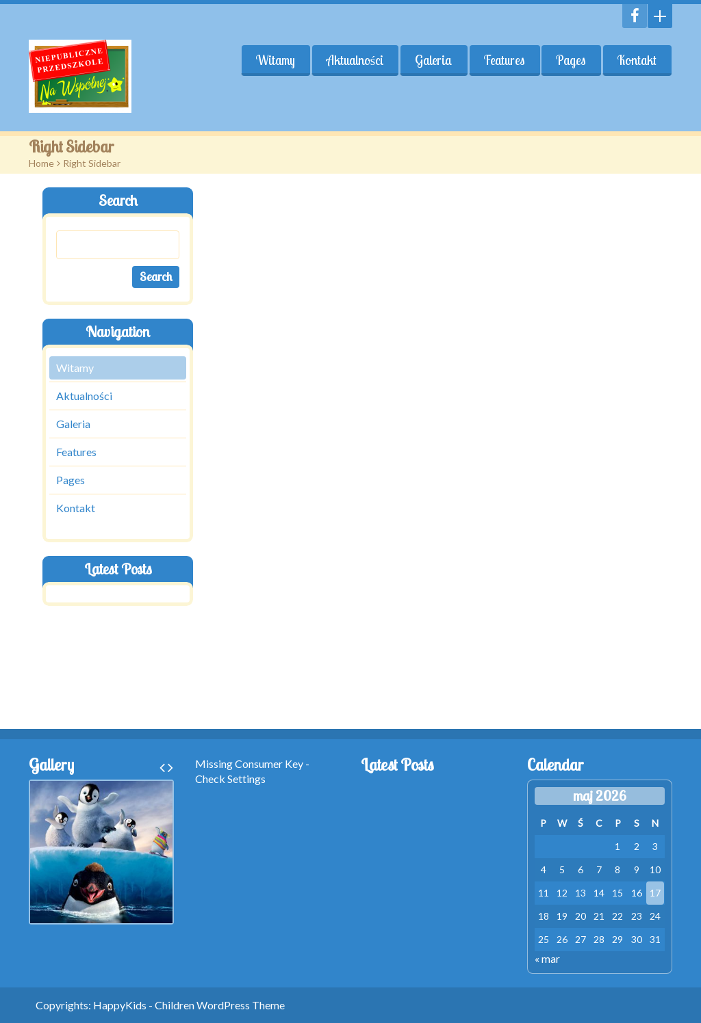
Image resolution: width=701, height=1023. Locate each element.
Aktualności (354, 60)
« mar (547, 958)
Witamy (274, 60)
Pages (571, 60)
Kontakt (637, 60)
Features (503, 60)
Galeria (433, 60)
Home (41, 163)
